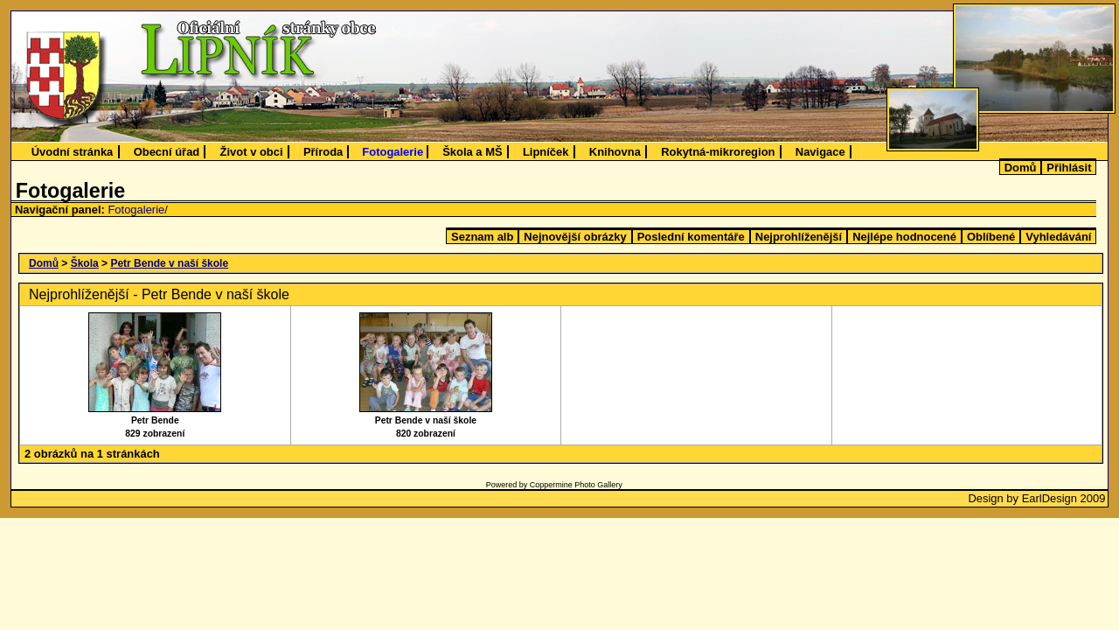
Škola (85, 263)
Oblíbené (991, 236)
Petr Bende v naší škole (169, 263)
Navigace (820, 151)
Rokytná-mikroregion (718, 151)
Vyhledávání (1058, 236)
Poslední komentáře (691, 236)
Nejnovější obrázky (575, 236)
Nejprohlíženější (798, 236)
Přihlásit (1068, 167)
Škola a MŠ (472, 151)
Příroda (323, 151)
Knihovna (615, 151)
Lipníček (546, 151)
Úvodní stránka (72, 151)
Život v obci (251, 151)
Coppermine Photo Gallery (576, 484)
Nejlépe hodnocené (904, 236)
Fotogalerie (392, 151)
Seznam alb (482, 236)
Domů (1020, 167)
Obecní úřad (167, 151)
